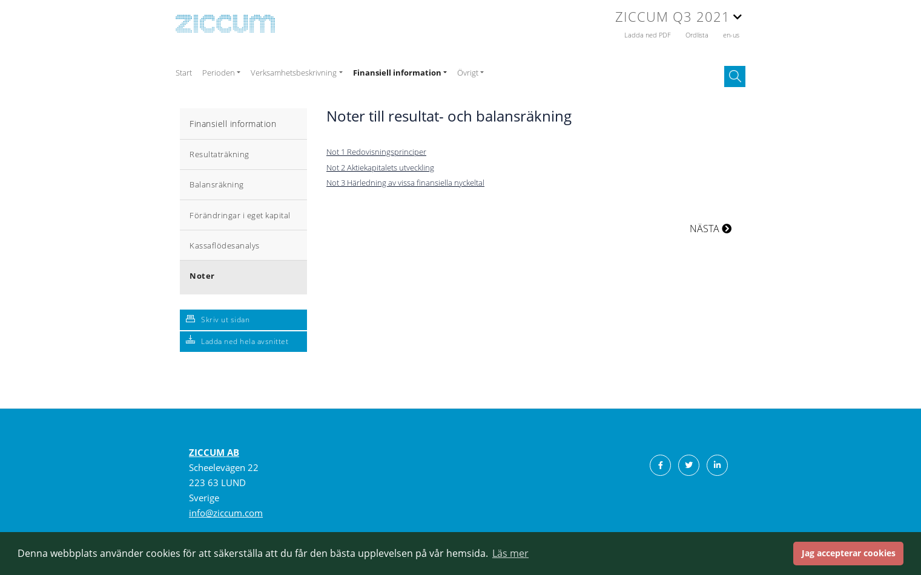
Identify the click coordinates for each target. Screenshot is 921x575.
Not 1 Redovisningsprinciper (376, 151)
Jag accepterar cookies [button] (849, 553)
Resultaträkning (219, 154)
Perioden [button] (218, 72)
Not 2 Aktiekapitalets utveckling (380, 167)
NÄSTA (710, 228)
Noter (202, 275)
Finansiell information (233, 123)
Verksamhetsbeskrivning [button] (294, 72)
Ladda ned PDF (648, 34)
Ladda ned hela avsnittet (244, 341)
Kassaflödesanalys (225, 245)
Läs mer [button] (510, 553)
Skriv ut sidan (225, 319)
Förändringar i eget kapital (240, 215)
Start (184, 72)
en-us (731, 34)
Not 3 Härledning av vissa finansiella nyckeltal (405, 182)
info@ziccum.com (226, 513)
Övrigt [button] (467, 72)
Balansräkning (217, 184)
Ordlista (697, 34)
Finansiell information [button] (397, 72)
